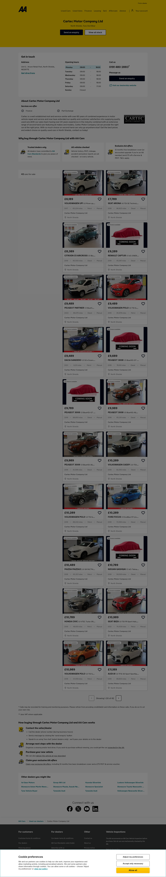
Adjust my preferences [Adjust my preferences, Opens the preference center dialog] (133, 857)
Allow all (133, 870)
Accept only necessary (133, 864)
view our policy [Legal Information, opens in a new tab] (41, 869)
